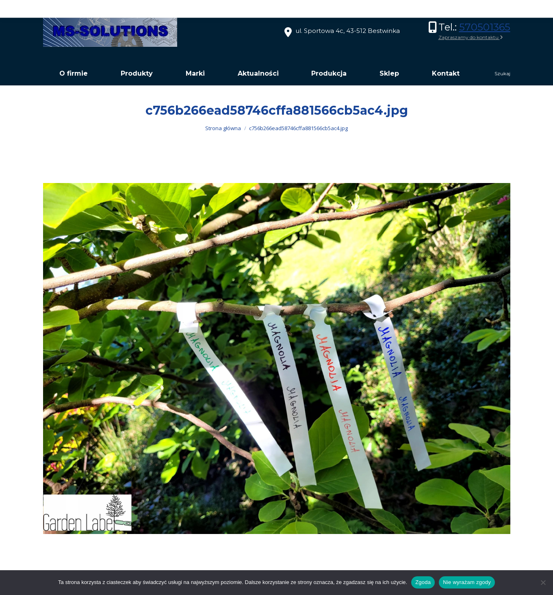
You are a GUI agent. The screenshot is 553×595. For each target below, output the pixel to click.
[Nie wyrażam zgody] (543, 582)
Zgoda (423, 582)
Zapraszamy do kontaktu (470, 37)
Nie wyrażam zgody (467, 582)
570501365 (484, 27)
